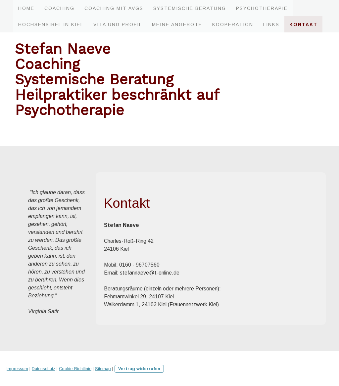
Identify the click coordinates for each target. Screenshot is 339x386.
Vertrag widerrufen (139, 368)
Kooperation (232, 24)
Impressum (17, 368)
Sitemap (103, 368)
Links (271, 24)
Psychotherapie (262, 8)
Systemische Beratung (189, 8)
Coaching (59, 8)
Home (26, 8)
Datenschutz (43, 368)
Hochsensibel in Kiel (50, 24)
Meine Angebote (177, 24)
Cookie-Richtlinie (75, 368)
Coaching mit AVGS (113, 8)
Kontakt (303, 24)
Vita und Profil (117, 24)
